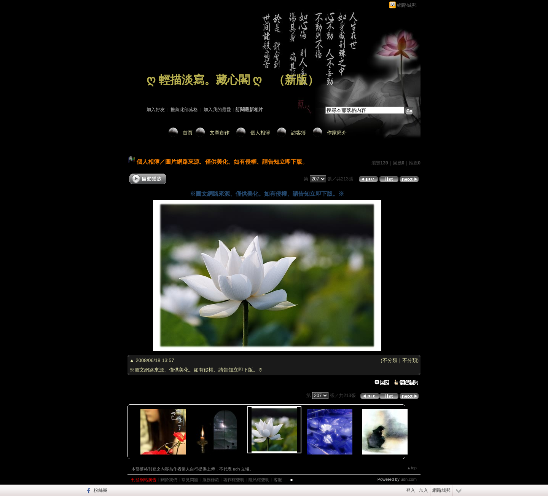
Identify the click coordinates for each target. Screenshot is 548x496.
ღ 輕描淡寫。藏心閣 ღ (204, 79)
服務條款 (210, 479)
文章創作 (219, 133)
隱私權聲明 (259, 479)
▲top (412, 468)
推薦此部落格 (184, 109)
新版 (296, 79)
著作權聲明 (233, 479)
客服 (278, 479)
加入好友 (156, 109)
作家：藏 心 (158, 90)
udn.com (409, 479)
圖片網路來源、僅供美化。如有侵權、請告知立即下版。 (236, 161)
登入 (410, 490)
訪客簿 (298, 133)
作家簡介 (337, 133)
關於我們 (169, 479)
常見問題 (190, 479)
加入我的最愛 (217, 109)
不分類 (389, 360)
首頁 (188, 133)
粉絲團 (100, 490)
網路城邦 (407, 5)
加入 (423, 490)
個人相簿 (260, 133)
